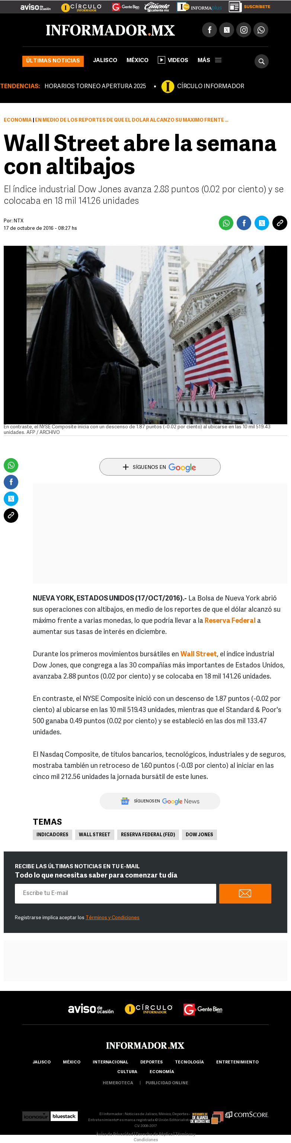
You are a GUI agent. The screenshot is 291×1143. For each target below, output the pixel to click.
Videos (173, 60)
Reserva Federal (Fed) (148, 835)
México (137, 61)
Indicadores (52, 835)
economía (162, 1072)
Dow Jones (199, 835)
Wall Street (95, 835)
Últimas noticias (53, 61)
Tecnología (189, 1062)
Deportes (151, 1062)
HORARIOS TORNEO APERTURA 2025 (95, 87)
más (209, 61)
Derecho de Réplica (154, 1135)
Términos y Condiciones (113, 917)
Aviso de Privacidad (114, 1135)
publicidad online (167, 1083)
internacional (110, 1062)
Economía (18, 120)
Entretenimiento (237, 1062)
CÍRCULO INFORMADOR (210, 87)
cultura (127, 1072)
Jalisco (105, 61)
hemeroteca (118, 1083)
